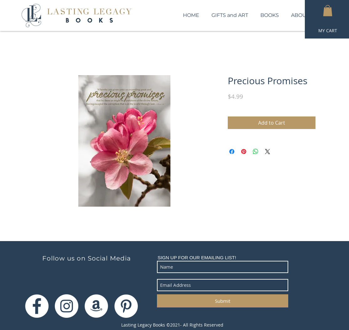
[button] (327, 10)
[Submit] (222, 300)
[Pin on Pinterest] (243, 151)
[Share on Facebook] (232, 151)
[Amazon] (96, 306)
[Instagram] (66, 306)
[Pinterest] (126, 306)
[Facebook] (37, 306)
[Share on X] (267, 151)
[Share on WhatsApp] (255, 151)
